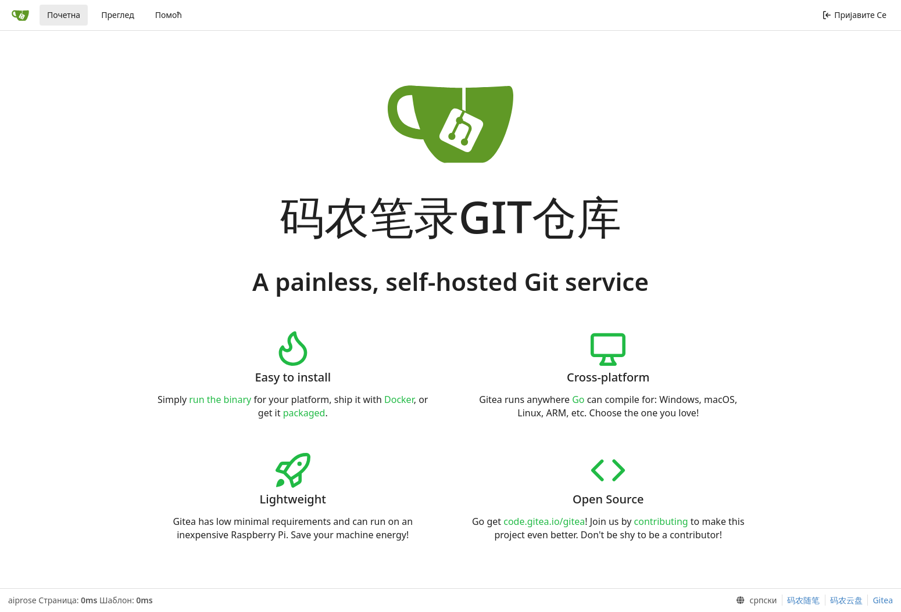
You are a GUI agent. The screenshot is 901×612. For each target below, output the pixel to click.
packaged (304, 412)
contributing (661, 521)
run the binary (220, 399)
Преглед (117, 14)
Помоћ (168, 14)
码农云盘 (846, 600)
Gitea (883, 600)
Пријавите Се (854, 14)
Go (578, 399)
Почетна (63, 14)
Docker (399, 399)
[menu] (754, 600)
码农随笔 (803, 600)
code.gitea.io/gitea (544, 521)
